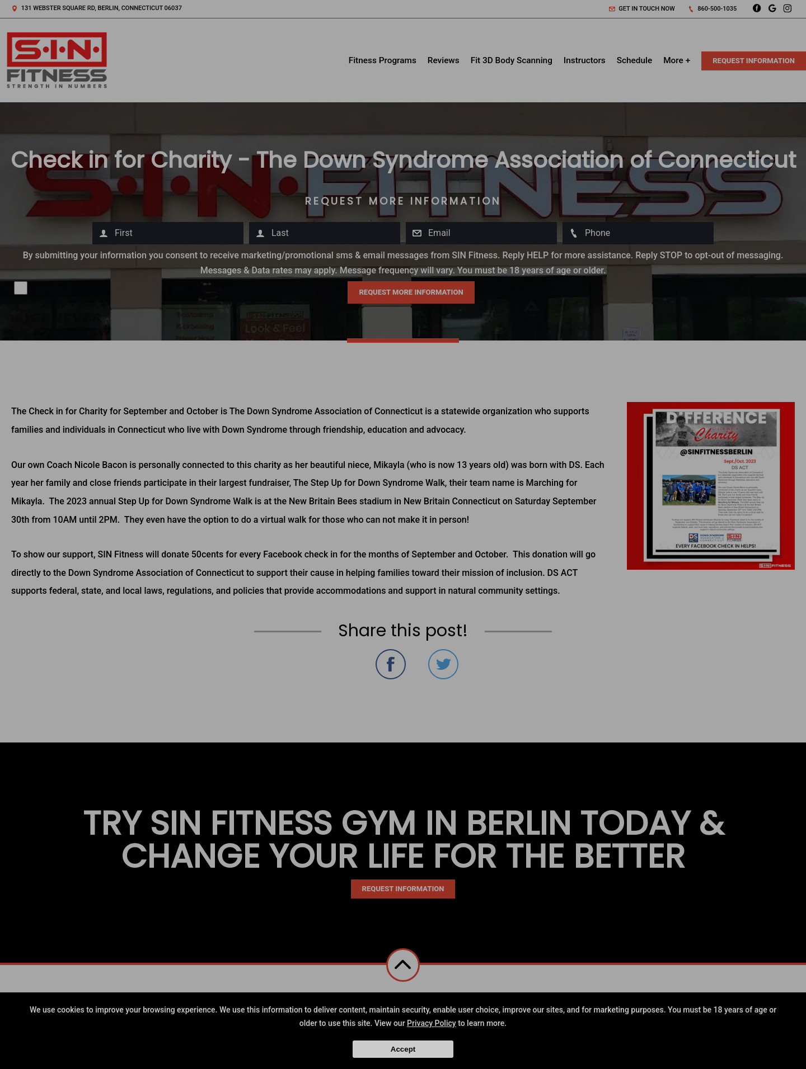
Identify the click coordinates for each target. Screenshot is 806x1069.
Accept (403, 1049)
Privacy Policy (431, 1023)
